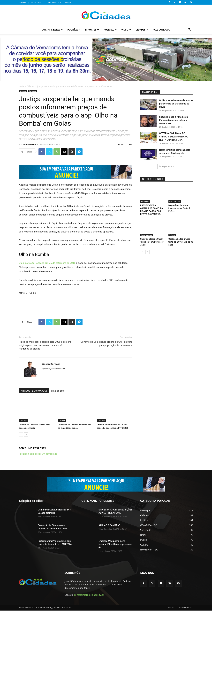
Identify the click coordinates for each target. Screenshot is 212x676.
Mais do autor (58, 456)
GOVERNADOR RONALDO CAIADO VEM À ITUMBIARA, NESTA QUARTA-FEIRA (173, 136)
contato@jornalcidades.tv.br (89, 660)
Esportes (92, 29)
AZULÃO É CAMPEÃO (109, 590)
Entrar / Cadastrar (53, 2)
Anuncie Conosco (185, 673)
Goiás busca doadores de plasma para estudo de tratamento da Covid (176, 103)
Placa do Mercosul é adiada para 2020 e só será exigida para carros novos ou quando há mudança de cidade (45, 411)
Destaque (32, 91)
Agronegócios (174, 201)
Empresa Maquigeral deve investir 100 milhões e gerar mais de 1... (115, 609)
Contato (67, 2)
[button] (189, 30)
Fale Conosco (161, 29)
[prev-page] (21, 500)
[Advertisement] (76, 369)
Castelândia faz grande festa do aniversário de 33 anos (180, 242)
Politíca (73, 29)
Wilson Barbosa (30, 144)
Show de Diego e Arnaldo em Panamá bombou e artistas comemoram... (174, 120)
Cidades (142, 29)
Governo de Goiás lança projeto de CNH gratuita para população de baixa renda (106, 409)
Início (21, 86)
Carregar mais (166, 166)
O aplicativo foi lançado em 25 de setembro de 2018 (47, 328)
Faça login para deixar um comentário (38, 519)
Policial (110, 29)
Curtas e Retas (52, 29)
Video (126, 29)
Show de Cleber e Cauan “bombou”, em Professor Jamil (151, 242)
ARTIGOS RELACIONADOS (34, 456)
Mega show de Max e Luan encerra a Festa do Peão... (179, 208)
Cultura (172, 235)
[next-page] (26, 500)
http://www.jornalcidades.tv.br (53, 434)
